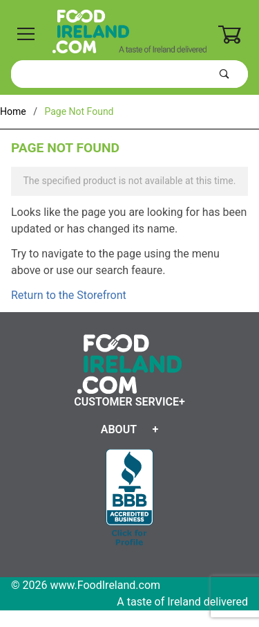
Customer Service (126, 401)
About (119, 429)
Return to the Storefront (68, 295)
